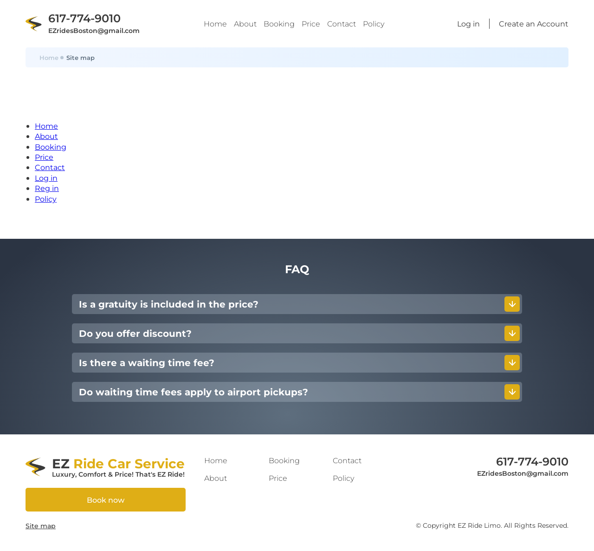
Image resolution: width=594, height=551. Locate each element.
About (245, 23)
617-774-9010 (84, 17)
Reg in (47, 188)
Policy (373, 23)
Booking (279, 23)
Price (311, 23)
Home (215, 23)
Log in (46, 178)
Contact (341, 23)
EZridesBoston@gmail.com (94, 30)
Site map (41, 525)
